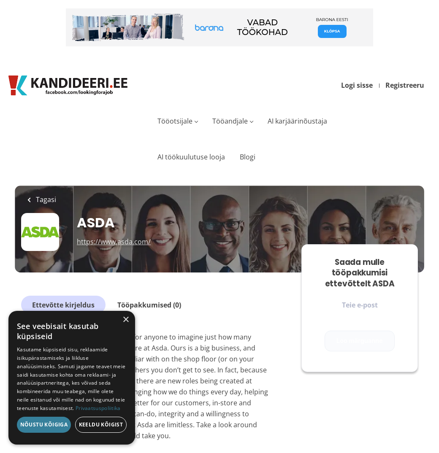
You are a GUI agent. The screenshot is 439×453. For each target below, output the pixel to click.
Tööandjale (230, 121)
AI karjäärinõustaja (297, 121)
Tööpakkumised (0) (149, 305)
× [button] (125, 320)
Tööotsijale (174, 121)
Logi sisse (357, 85)
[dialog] (71, 378)
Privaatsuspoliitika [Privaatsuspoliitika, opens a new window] (98, 408)
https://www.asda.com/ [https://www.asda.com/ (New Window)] (114, 241)
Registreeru (404, 85)
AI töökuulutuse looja (191, 157)
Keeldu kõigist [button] (101, 424)
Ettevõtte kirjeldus (63, 305)
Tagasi (45, 199)
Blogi (247, 157)
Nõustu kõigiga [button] (44, 424)
